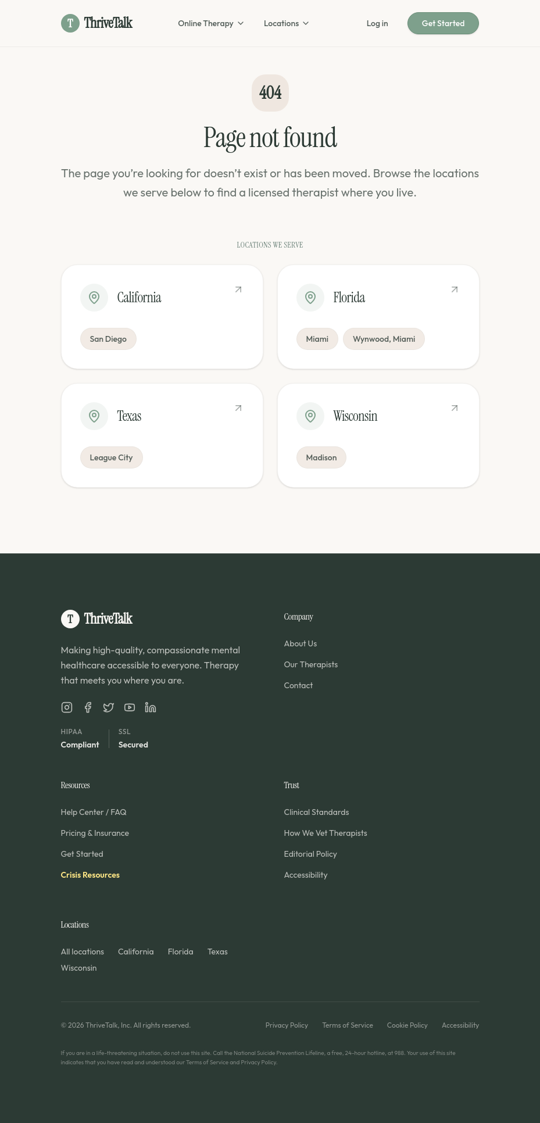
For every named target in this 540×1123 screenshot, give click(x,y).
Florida (181, 951)
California (136, 951)
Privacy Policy (287, 1025)
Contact (298, 685)
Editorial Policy (311, 854)
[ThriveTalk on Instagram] (67, 707)
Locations (281, 23)
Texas (218, 951)
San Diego (108, 339)
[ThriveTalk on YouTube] (129, 707)
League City (111, 457)
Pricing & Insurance (95, 833)
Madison (321, 457)
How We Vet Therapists (325, 833)
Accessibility (306, 875)
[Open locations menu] (306, 23)
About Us (300, 643)
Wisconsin (79, 968)
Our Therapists (311, 664)
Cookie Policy (407, 1025)
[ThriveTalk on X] (109, 707)
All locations (83, 951)
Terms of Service (347, 1025)
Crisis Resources (90, 875)
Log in (377, 23)
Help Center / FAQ (94, 812)
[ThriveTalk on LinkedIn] (150, 707)
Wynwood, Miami (384, 339)
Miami (317, 339)
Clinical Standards (316, 812)
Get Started (443, 23)
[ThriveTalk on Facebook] (88, 707)
